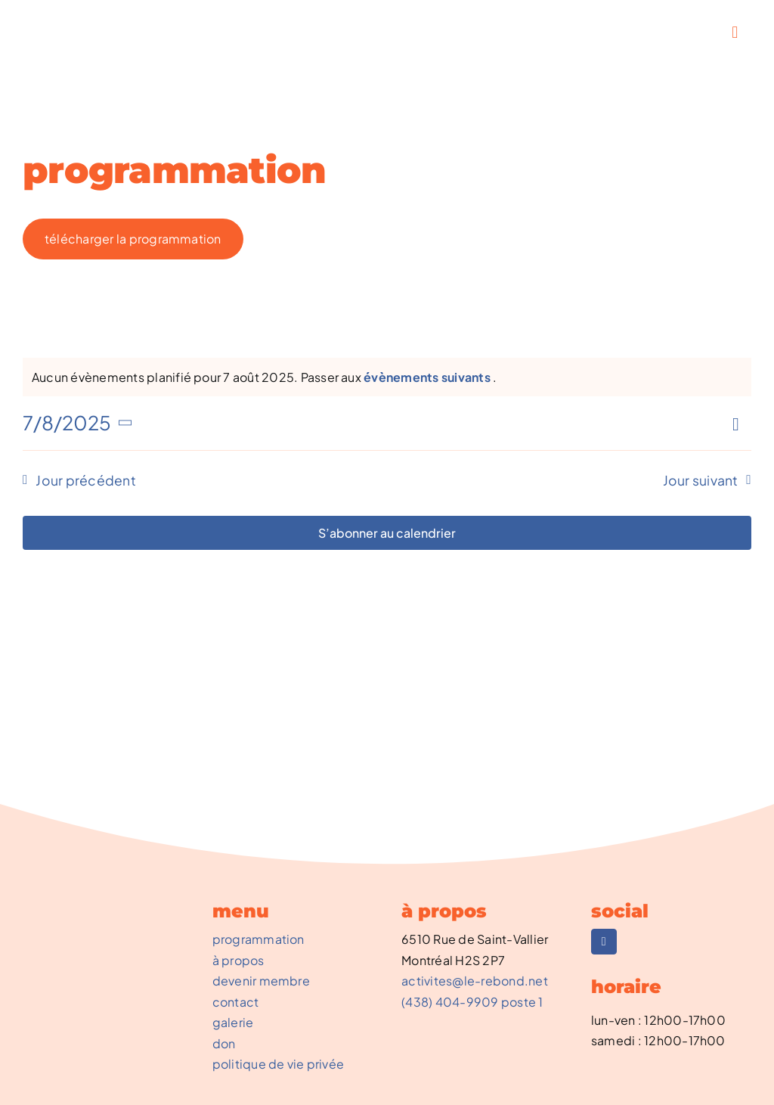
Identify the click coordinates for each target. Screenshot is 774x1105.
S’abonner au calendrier (387, 533)
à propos (238, 960)
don (224, 1043)
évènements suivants (428, 377)
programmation (258, 939)
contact (235, 1002)
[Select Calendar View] (740, 423)
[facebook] (604, 941)
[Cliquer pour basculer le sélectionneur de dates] (80, 422)
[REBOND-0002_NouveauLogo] (79, 21)
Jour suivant (700, 480)
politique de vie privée (278, 1064)
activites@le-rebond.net (474, 981)
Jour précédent (86, 480)
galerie (233, 1022)
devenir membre (261, 981)
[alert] (264, 377)
